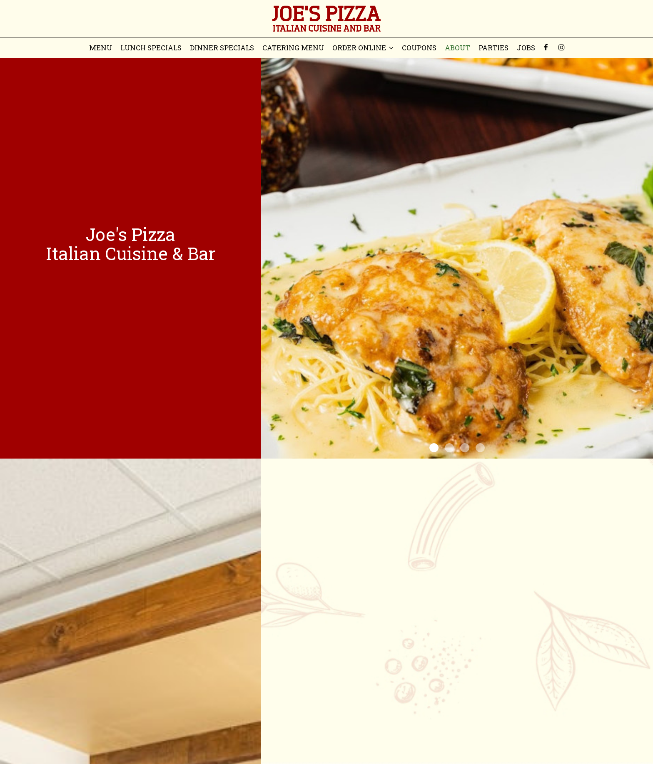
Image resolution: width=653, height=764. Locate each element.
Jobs (526, 48)
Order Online (363, 48)
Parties (493, 48)
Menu (100, 48)
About (457, 48)
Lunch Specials (151, 48)
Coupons (419, 48)
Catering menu (293, 48)
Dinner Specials (222, 48)
